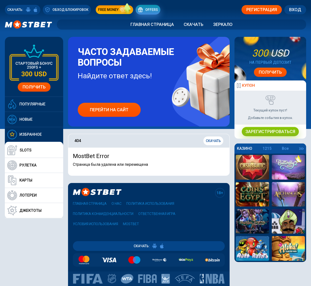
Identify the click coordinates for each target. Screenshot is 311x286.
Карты (19, 180)
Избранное (24, 134)
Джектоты (24, 210)
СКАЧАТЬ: (22, 9)
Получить (34, 86)
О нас (116, 204)
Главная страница (152, 24)
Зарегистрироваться (270, 131)
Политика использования (150, 204)
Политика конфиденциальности (103, 214)
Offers (148, 9)
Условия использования (95, 224)
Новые (20, 119)
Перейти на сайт (109, 109)
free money (115, 9)
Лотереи (22, 195)
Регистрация (261, 9)
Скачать (193, 24)
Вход (295, 9)
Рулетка (21, 165)
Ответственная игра (156, 214)
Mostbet (131, 224)
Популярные (26, 104)
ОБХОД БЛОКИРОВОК (66, 9)
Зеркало (223, 24)
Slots (19, 150)
